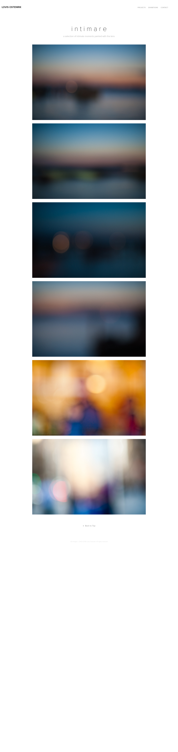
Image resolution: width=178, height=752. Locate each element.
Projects (142, 7)
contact (164, 7)
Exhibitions (153, 7)
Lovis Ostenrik (11, 7)
